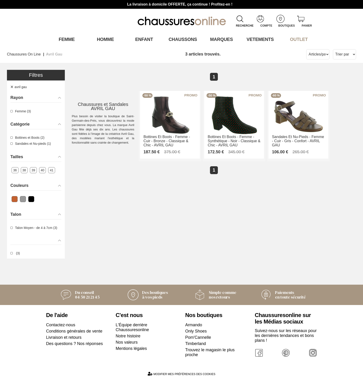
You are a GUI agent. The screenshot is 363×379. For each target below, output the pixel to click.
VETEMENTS (259, 39)
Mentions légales (131, 348)
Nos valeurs (127, 341)
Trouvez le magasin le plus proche (210, 352)
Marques (220, 39)
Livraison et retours (63, 337)
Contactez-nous (60, 324)
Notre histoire (128, 335)
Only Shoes (196, 330)
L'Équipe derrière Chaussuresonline (132, 327)
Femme (65, 39)
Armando (193, 324)
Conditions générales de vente (74, 330)
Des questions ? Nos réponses (74, 343)
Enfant (143, 39)
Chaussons (181, 39)
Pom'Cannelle (198, 337)
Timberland (195, 343)
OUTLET (298, 39)
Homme (104, 39)
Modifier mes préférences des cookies (181, 373)
